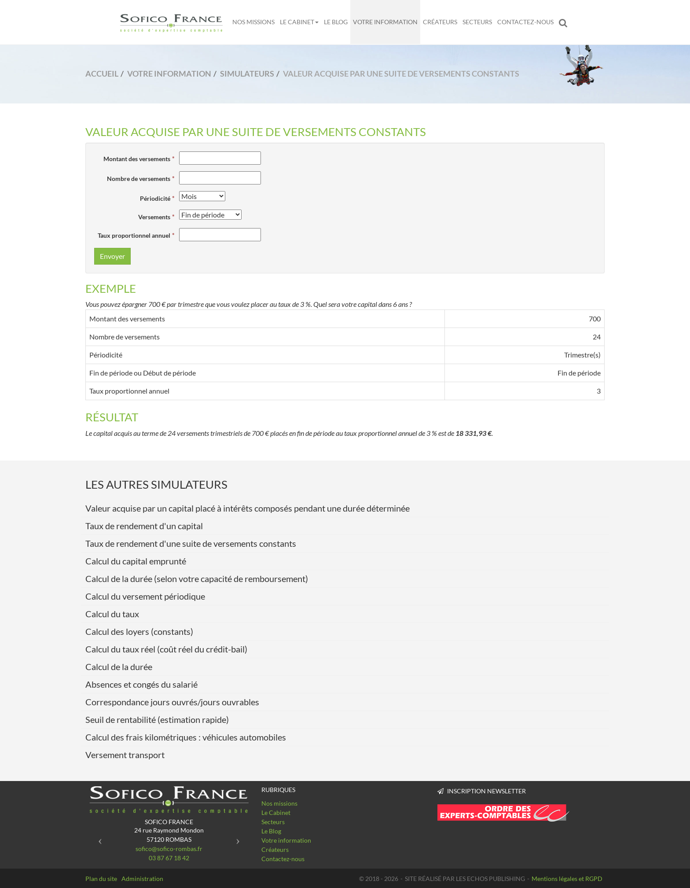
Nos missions (253, 22)
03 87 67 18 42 (169, 858)
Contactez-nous (525, 22)
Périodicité (155, 198)
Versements (154, 217)
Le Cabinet (299, 22)
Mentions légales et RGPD (567, 878)
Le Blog (336, 22)
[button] (97, 837)
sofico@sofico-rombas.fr (169, 848)
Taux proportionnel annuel (134, 235)
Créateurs (440, 22)
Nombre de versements (138, 178)
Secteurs (477, 22)
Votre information (385, 22)
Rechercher (565, 22)
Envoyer (112, 256)
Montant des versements (136, 158)
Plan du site (101, 878)
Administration (142, 878)
